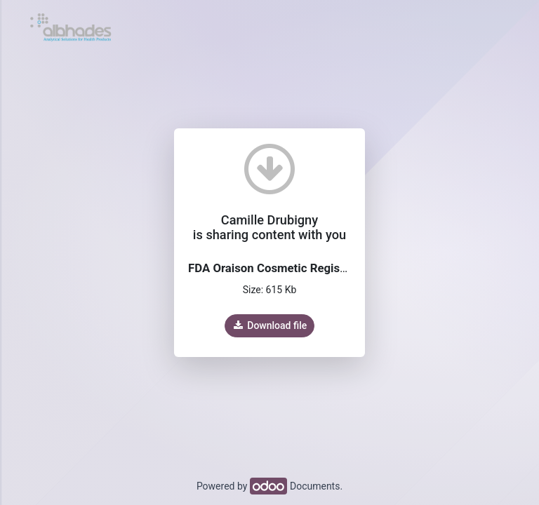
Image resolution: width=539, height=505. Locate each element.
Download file (269, 325)
